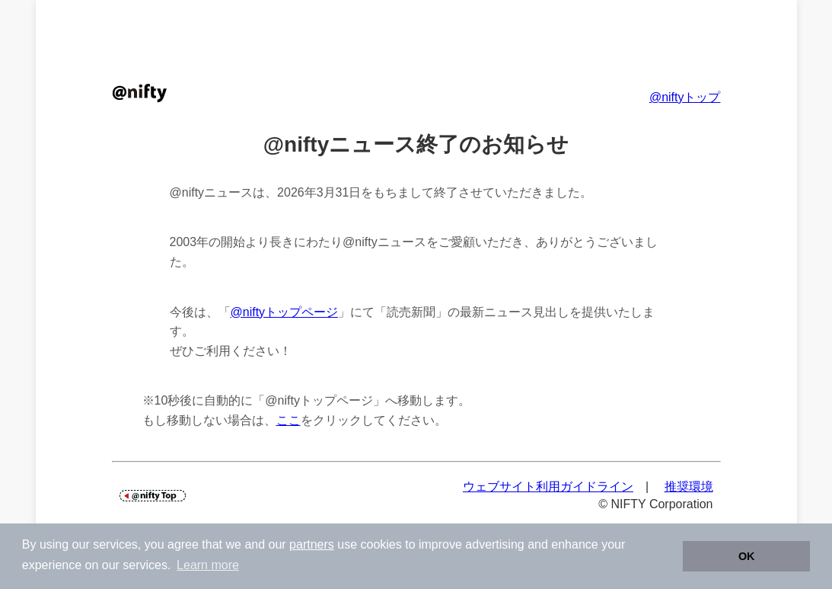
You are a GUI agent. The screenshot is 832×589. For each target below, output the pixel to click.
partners (311, 544)
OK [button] (746, 556)
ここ (288, 420)
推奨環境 (689, 486)
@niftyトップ (685, 97)
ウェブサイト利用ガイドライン (548, 486)
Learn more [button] (208, 565)
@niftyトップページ (285, 312)
